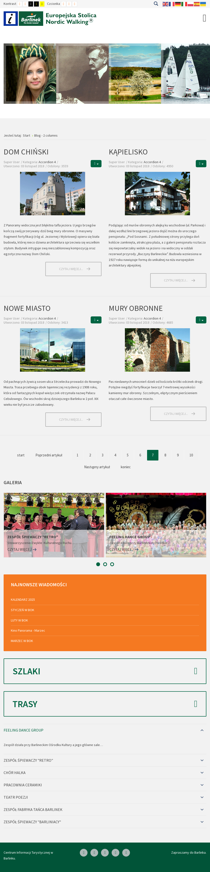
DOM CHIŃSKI (26, 152)
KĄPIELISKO (128, 152)
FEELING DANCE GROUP (129, 536)
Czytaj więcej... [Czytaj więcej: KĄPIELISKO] (176, 280)
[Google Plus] (126, 853)
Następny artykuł (97, 467)
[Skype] (105, 853)
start (21, 455)
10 (191, 455)
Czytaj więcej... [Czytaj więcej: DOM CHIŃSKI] (71, 269)
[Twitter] (115, 853)
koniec (126, 467)
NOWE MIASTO (27, 308)
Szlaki (105, 671)
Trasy (105, 704)
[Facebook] (84, 853)
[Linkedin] (94, 853)
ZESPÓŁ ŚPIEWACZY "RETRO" (32, 536)
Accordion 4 (47, 162)
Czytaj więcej (19, 549)
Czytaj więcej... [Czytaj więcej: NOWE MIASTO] (71, 419)
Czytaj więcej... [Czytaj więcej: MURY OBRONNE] (176, 414)
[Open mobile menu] (204, 18)
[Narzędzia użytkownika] (96, 163)
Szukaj (156, 3)
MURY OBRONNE (136, 308)
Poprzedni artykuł (48, 455)
